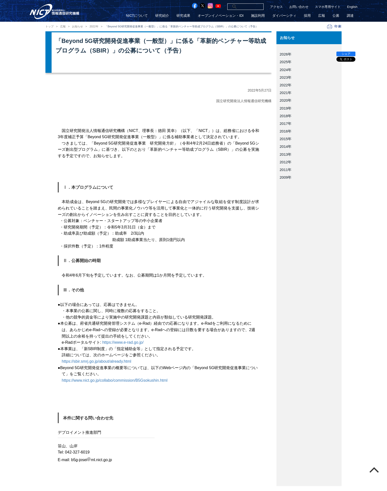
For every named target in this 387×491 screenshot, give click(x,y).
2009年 (285, 177)
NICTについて (137, 16)
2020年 (285, 100)
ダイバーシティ (284, 16)
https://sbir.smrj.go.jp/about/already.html (96, 361)
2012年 (285, 162)
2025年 (285, 62)
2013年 (285, 154)
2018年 (285, 116)
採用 (307, 16)
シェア (346, 54)
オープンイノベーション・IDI (221, 16)
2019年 (285, 108)
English (352, 7)
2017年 (285, 123)
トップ (49, 26)
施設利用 (258, 16)
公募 (335, 16)
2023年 (285, 77)
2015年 (285, 139)
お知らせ (77, 26)
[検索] (240, 7)
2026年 (285, 54)
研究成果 (183, 16)
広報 (321, 16)
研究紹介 (162, 16)
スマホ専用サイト (328, 7)
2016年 (285, 131)
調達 (350, 16)
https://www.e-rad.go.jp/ (122, 342)
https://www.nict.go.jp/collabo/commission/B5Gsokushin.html (115, 380)
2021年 (285, 93)
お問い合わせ (299, 7)
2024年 (285, 70)
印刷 (338, 26)
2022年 (94, 26)
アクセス (276, 7)
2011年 (285, 170)
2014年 (285, 146)
